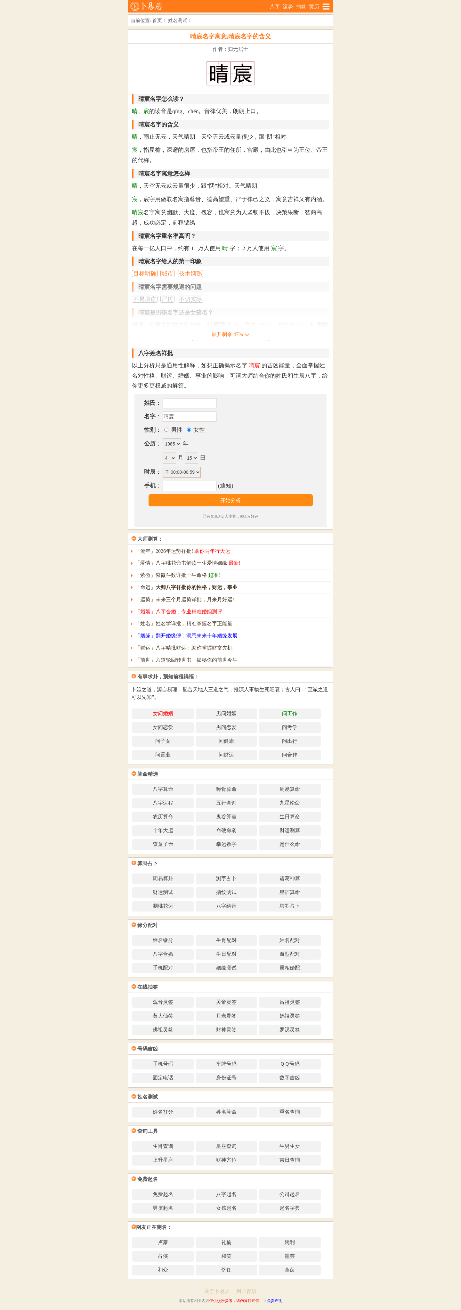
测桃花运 (163, 906)
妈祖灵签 (289, 1016)
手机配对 (163, 967)
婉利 (290, 1242)
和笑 (226, 1256)
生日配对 (226, 954)
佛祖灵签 (163, 1029)
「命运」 (186, 587)
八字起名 (226, 1194)
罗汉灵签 (289, 1029)
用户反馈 (246, 1291)
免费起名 (163, 1194)
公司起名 (289, 1194)
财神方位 (226, 1160)
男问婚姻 (226, 713)
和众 (163, 1270)
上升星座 (163, 1160)
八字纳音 (226, 906)
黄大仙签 (163, 1016)
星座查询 (226, 1146)
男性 (175, 430)
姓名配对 (289, 940)
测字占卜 (226, 878)
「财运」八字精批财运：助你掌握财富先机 (183, 648)
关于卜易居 (217, 1291)
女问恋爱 (163, 727)
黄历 (314, 6)
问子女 (163, 741)
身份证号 (226, 1077)
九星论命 (289, 803)
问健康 (226, 741)
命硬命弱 (226, 830)
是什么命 (289, 844)
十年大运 (163, 830)
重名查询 (289, 1112)
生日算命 (289, 816)
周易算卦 (163, 878)
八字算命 (163, 789)
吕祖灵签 (289, 1002)
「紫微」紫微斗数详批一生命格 (177, 575)
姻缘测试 (226, 967)
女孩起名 (226, 1208)
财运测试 (163, 892)
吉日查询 (289, 1160)
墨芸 (290, 1256)
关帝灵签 (226, 1002)
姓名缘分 (163, 940)
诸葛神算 (289, 878)
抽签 (301, 6)
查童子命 (163, 844)
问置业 (163, 754)
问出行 (289, 741)
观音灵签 (163, 1002)
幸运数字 (226, 844)
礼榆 (226, 1242)
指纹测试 (226, 892)
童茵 (290, 1270)
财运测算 (289, 830)
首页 (157, 20)
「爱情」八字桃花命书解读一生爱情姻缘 (187, 563)
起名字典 (289, 1208)
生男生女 (289, 1146)
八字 (275, 6)
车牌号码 (226, 1064)
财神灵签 (226, 1029)
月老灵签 (226, 1016)
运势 (288, 6)
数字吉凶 (289, 1077)
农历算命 (163, 816)
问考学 (289, 727)
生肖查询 (163, 1146)
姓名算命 (226, 1112)
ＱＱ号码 (290, 1064)
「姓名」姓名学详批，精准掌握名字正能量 (183, 623)
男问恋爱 (226, 727)
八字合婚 (163, 954)
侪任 (226, 1270)
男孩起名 (163, 1208)
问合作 (289, 754)
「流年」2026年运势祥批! (182, 551)
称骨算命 (226, 789)
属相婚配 (289, 967)
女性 (198, 430)
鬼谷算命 (226, 816)
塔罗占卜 (289, 906)
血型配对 (289, 954)
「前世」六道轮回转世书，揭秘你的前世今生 (186, 660)
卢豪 (163, 1242)
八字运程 (163, 803)
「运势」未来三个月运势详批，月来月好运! (184, 599)
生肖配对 (226, 940)
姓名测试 (177, 20)
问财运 (226, 754)
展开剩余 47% (230, 334)
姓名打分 (163, 1112)
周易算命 (289, 789)
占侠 (163, 1256)
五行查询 (226, 803)
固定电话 (163, 1077)
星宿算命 (289, 892)
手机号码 (163, 1064)
